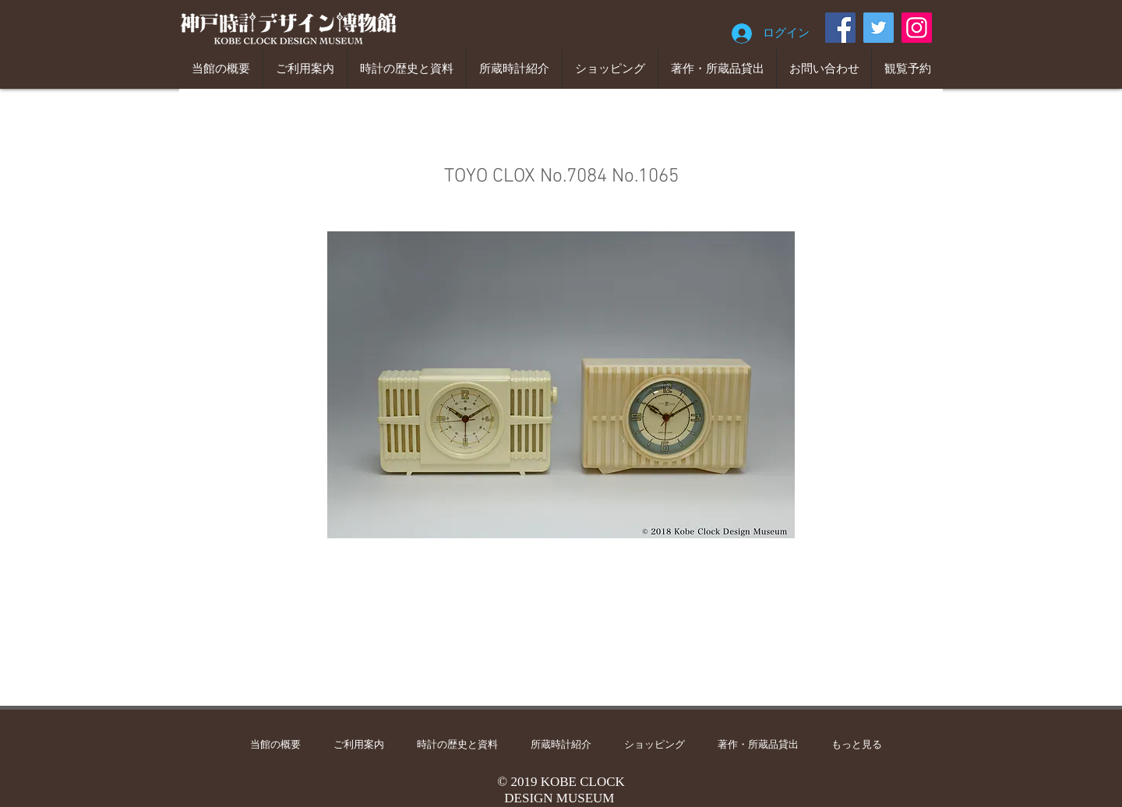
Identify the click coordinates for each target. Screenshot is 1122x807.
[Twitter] (878, 27)
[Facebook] (840, 27)
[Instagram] (916, 27)
